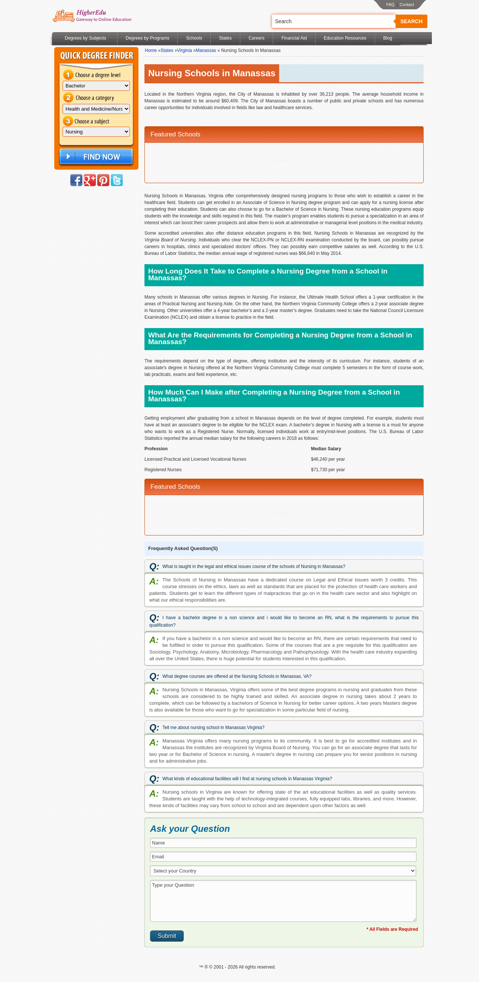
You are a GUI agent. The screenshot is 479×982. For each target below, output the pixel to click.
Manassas (206, 50)
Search (411, 21)
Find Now (95, 157)
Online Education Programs (92, 16)
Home (151, 50)
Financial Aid (294, 38)
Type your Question (283, 901)
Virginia (184, 50)
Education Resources (345, 38)
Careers (256, 38)
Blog (387, 38)
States (225, 38)
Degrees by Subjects (85, 38)
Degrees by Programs (148, 38)
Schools (194, 38)
